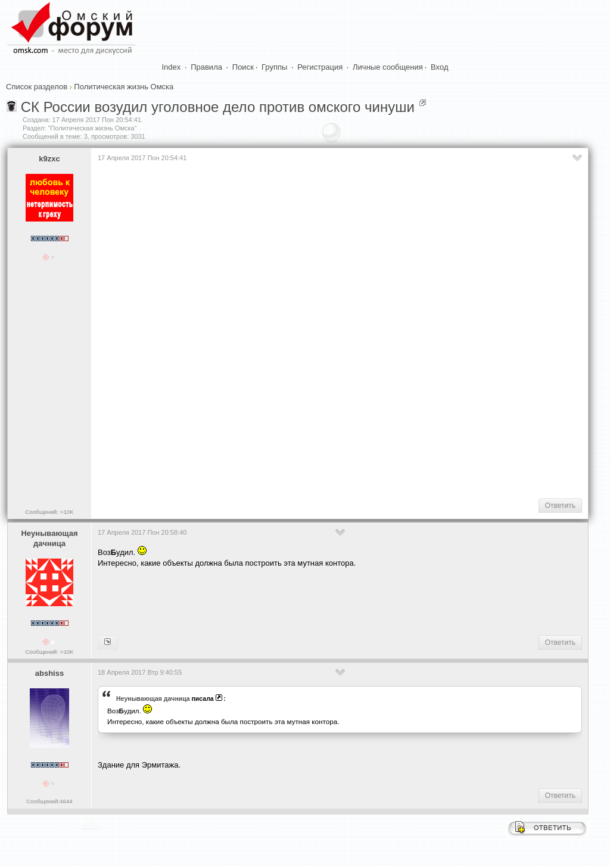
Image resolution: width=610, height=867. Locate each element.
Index (171, 67)
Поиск (243, 67)
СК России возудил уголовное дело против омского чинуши (218, 107)
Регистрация (320, 67)
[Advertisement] (314, 451)
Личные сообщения (388, 67)
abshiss (49, 673)
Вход (439, 67)
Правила (206, 67)
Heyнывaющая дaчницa (49, 538)
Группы (274, 67)
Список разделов (36, 86)
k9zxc (49, 158)
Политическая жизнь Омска (123, 86)
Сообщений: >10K (49, 512)
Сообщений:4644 (49, 801)
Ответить (560, 505)
